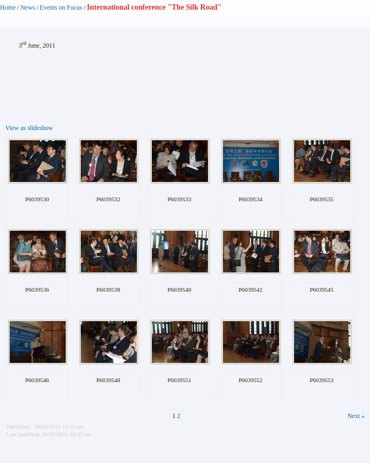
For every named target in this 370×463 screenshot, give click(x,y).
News (27, 7)
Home (8, 7)
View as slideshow (29, 128)
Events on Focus (61, 7)
